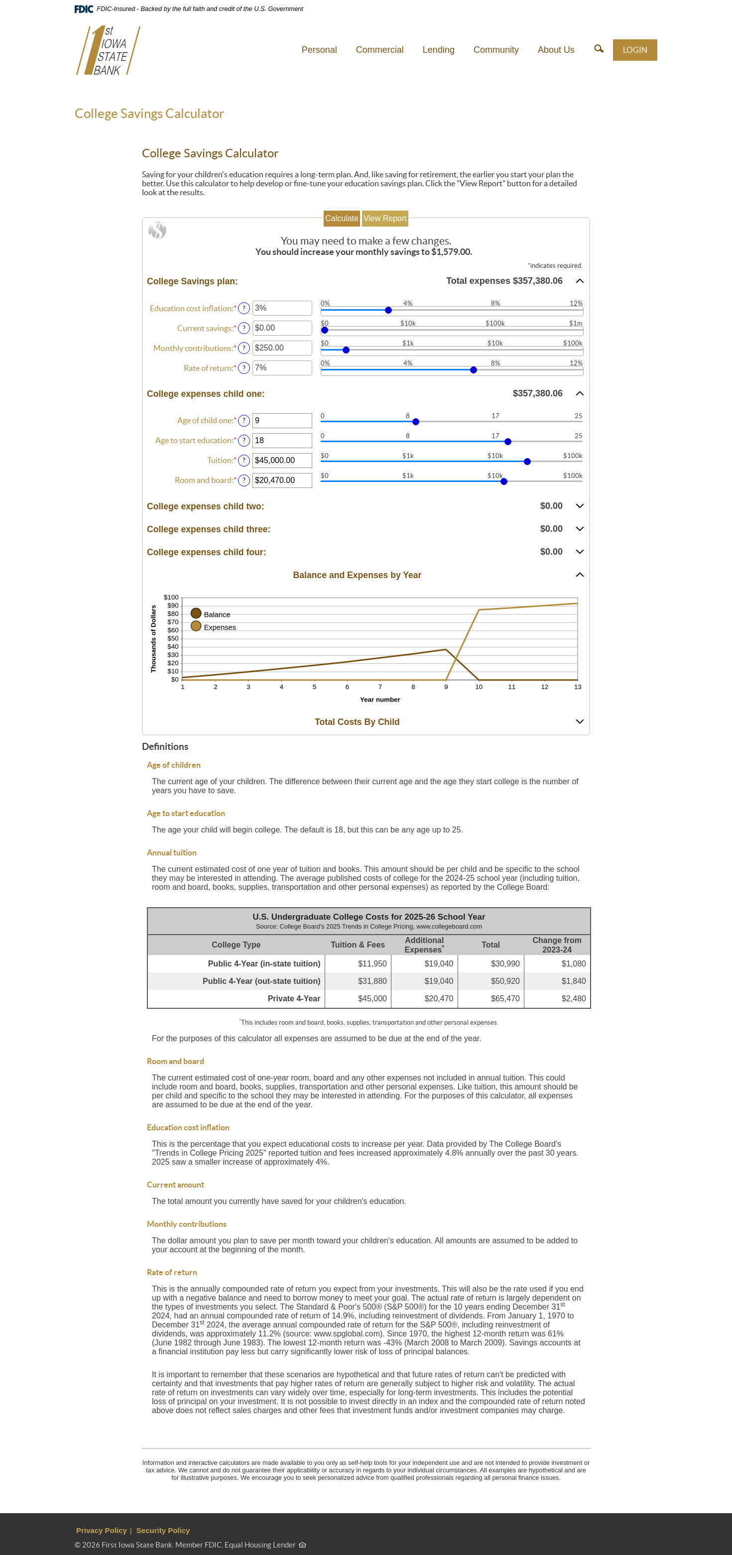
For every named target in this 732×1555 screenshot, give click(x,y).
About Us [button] (556, 50)
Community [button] (496, 50)
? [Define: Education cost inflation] (244, 308)
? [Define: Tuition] (244, 460)
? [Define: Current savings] (244, 328)
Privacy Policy (101, 1530)
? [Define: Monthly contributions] (244, 348)
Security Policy (163, 1530)
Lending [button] (439, 50)
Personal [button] (319, 50)
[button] (598, 49)
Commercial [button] (380, 50)
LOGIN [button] (635, 49)
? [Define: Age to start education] (244, 440)
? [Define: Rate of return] (244, 368)
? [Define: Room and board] (244, 480)
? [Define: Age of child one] (244, 420)
